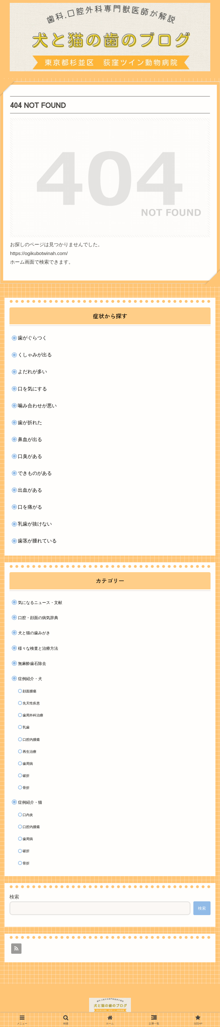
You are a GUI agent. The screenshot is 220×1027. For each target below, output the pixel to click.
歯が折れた (30, 422)
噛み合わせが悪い (37, 405)
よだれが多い (32, 371)
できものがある (35, 473)
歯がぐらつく (32, 338)
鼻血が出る (30, 439)
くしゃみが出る (35, 355)
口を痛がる (30, 507)
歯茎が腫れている (37, 541)
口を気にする (32, 389)
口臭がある (30, 456)
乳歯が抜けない (35, 524)
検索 (14, 897)
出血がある (30, 490)
